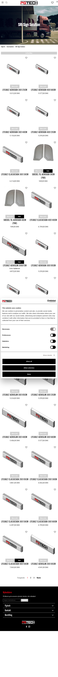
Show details (47, 355)
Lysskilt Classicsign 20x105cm (14, 479)
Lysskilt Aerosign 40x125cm (43, 132)
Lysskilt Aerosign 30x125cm (14, 90)
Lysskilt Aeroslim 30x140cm (14, 437)
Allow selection (29, 368)
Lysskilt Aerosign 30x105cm (43, 265)
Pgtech (3, 46)
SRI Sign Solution (20, 46)
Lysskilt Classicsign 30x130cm (14, 174)
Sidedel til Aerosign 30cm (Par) (43, 176)
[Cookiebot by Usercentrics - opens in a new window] (47, 301)
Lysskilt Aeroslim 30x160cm (43, 437)
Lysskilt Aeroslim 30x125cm (43, 394)
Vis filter (29, 53)
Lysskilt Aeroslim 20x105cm (43, 564)
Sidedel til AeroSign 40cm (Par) (14, 222)
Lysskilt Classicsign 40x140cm (43, 220)
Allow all (29, 361)
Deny (29, 374)
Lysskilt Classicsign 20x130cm (43, 479)
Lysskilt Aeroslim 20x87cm (14, 265)
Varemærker (10, 46)
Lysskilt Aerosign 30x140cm (14, 132)
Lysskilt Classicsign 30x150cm (14, 521)
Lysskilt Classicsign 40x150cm (14, 564)
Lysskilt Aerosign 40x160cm (43, 90)
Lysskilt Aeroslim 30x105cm (14, 394)
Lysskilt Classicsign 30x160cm (43, 521)
